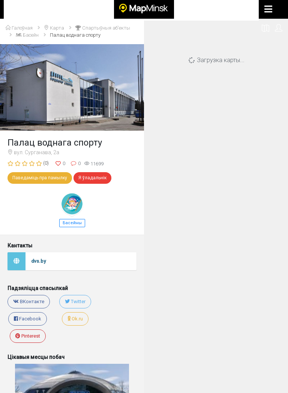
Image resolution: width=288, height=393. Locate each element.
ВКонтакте (28, 301)
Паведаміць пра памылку (39, 177)
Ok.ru (75, 319)
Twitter (75, 301)
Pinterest (27, 336)
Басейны (72, 222)
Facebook (27, 319)
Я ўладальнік (92, 177)
